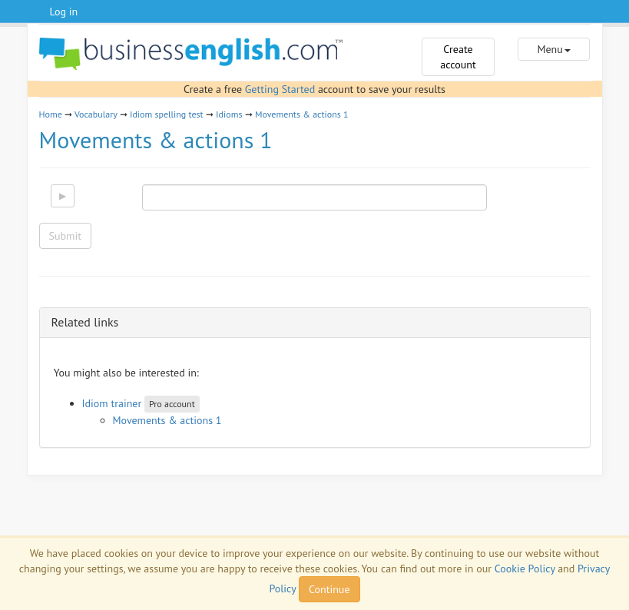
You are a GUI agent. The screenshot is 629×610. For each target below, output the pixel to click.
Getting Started (280, 89)
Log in (64, 11)
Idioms (229, 114)
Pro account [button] (172, 403)
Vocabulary (96, 114)
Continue (329, 589)
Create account (457, 56)
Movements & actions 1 (302, 114)
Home (50, 114)
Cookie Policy (525, 568)
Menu (553, 49)
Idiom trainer (112, 403)
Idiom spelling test (167, 114)
